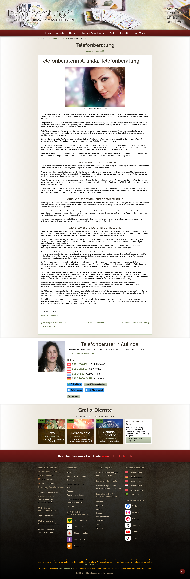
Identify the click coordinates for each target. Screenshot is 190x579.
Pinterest (135, 519)
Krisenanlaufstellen (81, 533)
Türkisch (99, 528)
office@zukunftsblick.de (49, 493)
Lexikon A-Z (78, 527)
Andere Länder (76, 384)
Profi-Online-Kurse (45, 533)
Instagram (135, 512)
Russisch (99, 513)
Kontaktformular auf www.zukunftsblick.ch (46, 501)
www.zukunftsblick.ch (117, 456)
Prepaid (124, 33)
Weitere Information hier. (95, 564)
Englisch (99, 505)
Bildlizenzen (71, 506)
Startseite (70, 473)
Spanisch (99, 524)
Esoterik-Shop (135, 494)
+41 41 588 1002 (47, 479)
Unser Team (139, 33)
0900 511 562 (79, 369)
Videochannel (79, 546)
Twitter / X (136, 525)
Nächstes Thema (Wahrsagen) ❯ (135, 323)
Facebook (135, 506)
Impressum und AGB (75, 499)
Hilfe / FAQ (71, 488)
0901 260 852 (79, 364)
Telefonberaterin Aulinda (76, 476)
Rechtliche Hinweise (49, 316)
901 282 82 (78, 373)
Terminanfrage (73, 396)
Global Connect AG (65, 569)
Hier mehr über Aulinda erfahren (80, 353)
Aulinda (60, 33)
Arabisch (99, 502)
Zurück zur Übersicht (95, 51)
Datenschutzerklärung (75, 495)
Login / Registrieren (45, 516)
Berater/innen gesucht (46, 529)
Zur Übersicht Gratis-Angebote (135, 440)
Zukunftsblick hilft (80, 520)
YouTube (135, 532)
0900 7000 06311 (82, 378)
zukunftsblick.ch (136, 473)
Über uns (70, 491)
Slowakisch (100, 520)
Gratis (112, 33)
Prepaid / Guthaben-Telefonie (95, 384)
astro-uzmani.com (137, 490)
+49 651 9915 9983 (48, 483)
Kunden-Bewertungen (93, 33)
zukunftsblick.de (136, 477)
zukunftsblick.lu (136, 486)
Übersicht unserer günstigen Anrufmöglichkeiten (107, 474)
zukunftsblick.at (136, 481)
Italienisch (100, 509)
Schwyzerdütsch (102, 517)
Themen (73, 33)
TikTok (134, 538)
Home (48, 33)
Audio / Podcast (80, 539)
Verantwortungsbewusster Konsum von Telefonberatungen (108, 487)
